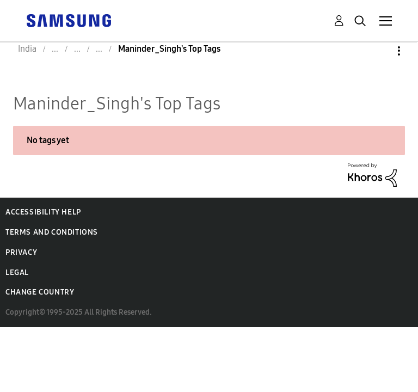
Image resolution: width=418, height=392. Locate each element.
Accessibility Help (43, 212)
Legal (17, 272)
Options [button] (380, 50)
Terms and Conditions (51, 232)
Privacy (21, 252)
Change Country (39, 292)
